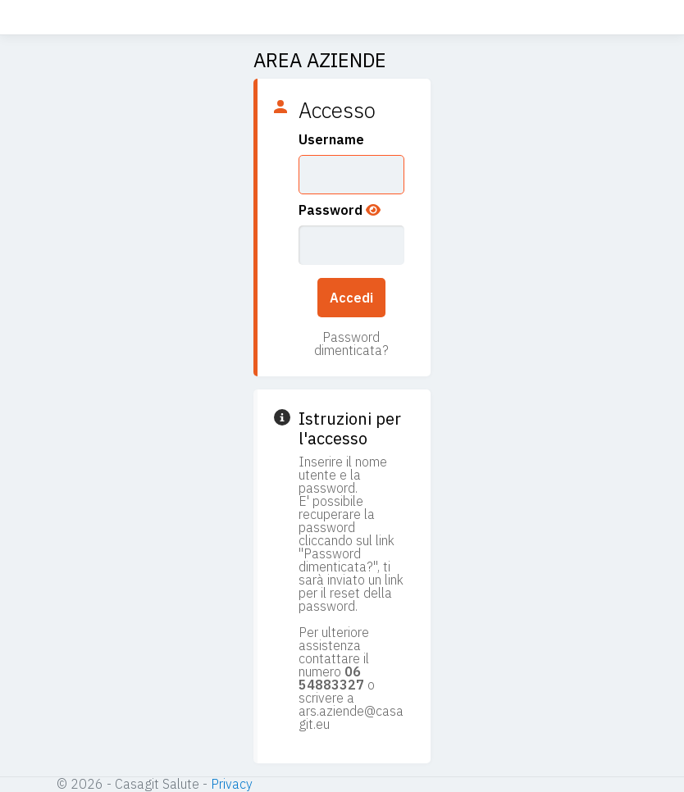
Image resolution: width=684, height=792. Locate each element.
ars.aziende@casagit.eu (351, 717)
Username (331, 139)
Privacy (232, 784)
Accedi (351, 297)
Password (331, 210)
